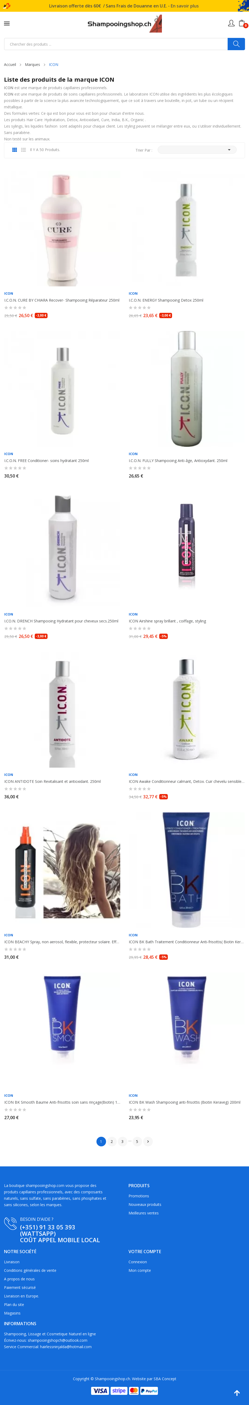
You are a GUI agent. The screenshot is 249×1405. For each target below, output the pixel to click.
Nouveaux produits (145, 1204)
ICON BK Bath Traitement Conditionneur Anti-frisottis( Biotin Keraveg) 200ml (187, 942)
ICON (8, 293)
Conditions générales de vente (30, 1270)
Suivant (148, 1141)
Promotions (139, 1195)
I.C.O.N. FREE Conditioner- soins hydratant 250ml (46, 460)
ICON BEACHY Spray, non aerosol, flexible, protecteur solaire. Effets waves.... (62, 942)
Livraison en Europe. (21, 1296)
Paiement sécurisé (20, 1287)
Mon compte (140, 1270)
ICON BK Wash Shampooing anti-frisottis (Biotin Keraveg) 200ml (184, 1102)
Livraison (12, 1261)
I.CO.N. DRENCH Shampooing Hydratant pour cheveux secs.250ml (61, 621)
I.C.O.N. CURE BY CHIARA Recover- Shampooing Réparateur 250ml (61, 300)
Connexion (138, 1261)
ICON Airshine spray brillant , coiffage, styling (167, 621)
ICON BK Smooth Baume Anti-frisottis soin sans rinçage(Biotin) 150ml (62, 1102)
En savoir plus (185, 6)
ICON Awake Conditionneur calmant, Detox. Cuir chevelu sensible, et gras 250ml (187, 781)
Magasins (12, 1313)
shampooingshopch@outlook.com (57, 1340)
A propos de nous (19, 1278)
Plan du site (14, 1304)
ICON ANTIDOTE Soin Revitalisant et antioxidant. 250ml (52, 781)
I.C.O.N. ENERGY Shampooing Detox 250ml (166, 300)
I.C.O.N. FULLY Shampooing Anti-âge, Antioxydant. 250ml (178, 460)
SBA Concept (165, 1378)
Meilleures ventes (144, 1212)
